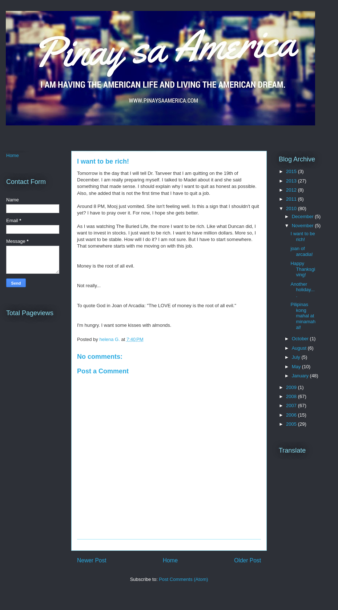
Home (170, 560)
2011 (292, 199)
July (297, 357)
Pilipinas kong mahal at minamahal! (302, 316)
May (297, 366)
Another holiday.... (302, 289)
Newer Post (91, 560)
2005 (292, 424)
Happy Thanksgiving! (302, 269)
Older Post (247, 560)
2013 (292, 181)
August (300, 348)
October (301, 338)
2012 (292, 190)
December (303, 216)
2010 (292, 208)
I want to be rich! (302, 236)
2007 (292, 405)
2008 (292, 396)
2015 (292, 171)
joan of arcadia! (301, 251)
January (301, 375)
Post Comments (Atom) (183, 579)
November (303, 225)
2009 (292, 387)
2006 (292, 415)
